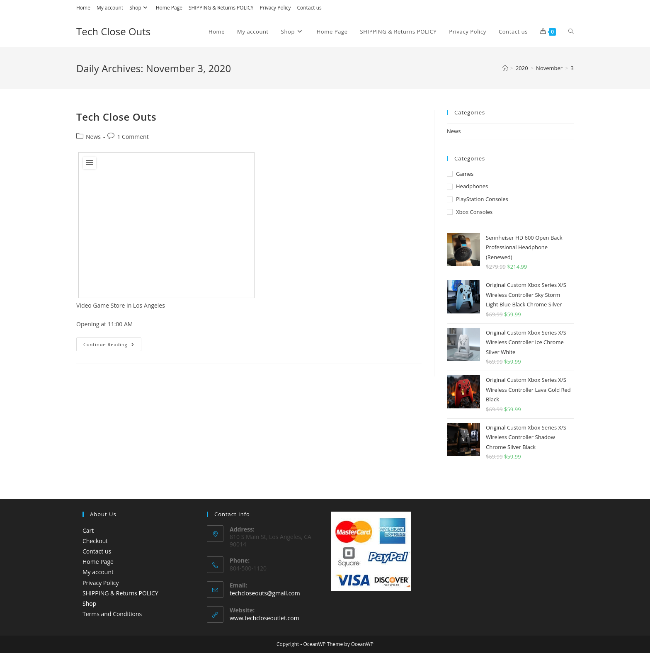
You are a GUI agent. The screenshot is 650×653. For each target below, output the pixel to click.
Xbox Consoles (474, 212)
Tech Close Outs (113, 31)
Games (464, 173)
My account (110, 7)
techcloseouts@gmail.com (265, 593)
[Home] (505, 68)
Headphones (472, 186)
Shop (139, 7)
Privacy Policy (275, 7)
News (93, 137)
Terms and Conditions (112, 614)
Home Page (169, 7)
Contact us (309, 7)
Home (83, 7)
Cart (88, 530)
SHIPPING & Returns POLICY (221, 7)
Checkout (95, 541)
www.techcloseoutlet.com (264, 618)
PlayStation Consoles (482, 199)
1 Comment (132, 137)
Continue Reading (112, 345)
